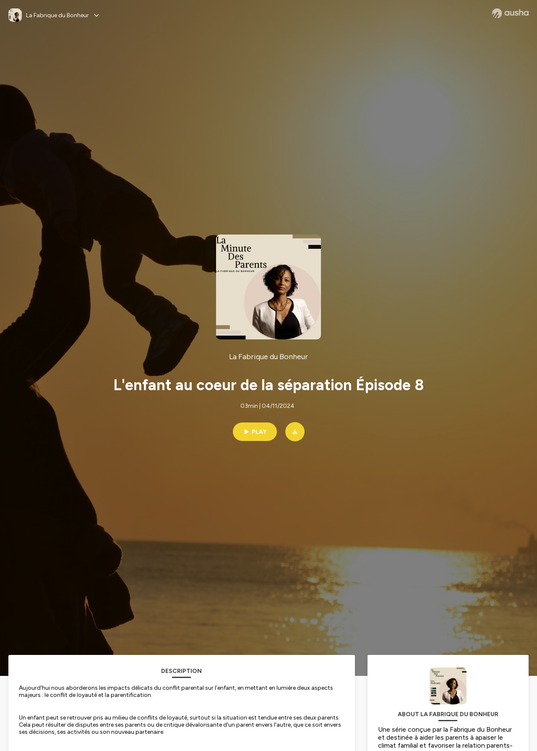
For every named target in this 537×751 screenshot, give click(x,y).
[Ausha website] (510, 13)
